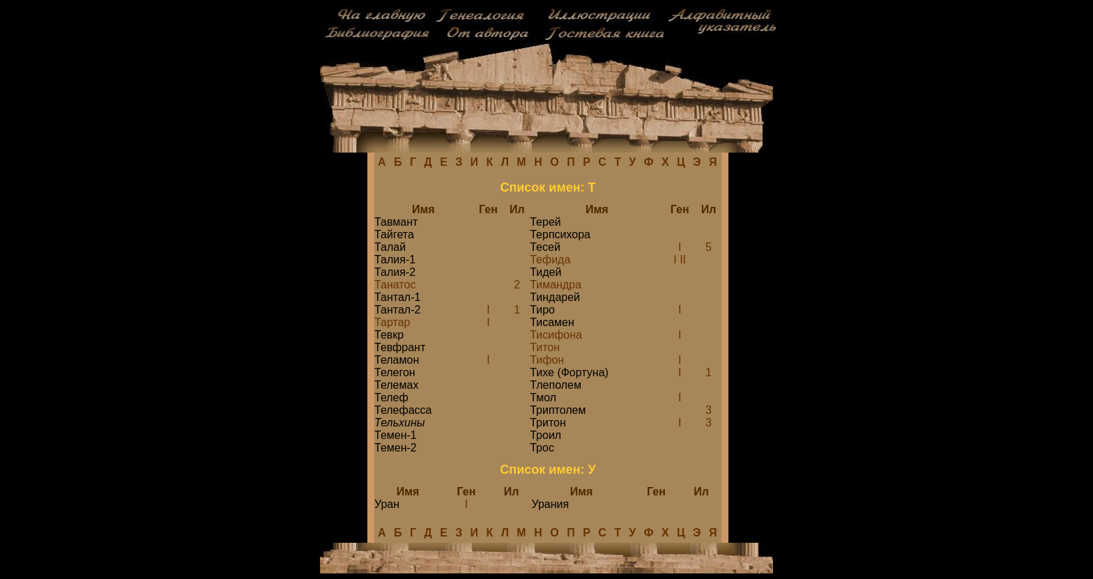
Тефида (550, 259)
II (683, 259)
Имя (423, 209)
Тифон (547, 360)
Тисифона (556, 335)
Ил (517, 209)
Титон (545, 347)
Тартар (392, 322)
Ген (488, 209)
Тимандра (555, 285)
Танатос (394, 285)
